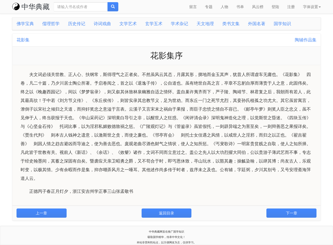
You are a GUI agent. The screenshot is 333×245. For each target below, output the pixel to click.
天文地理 (205, 23)
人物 (224, 7)
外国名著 (256, 23)
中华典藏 (31, 7)
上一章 (41, 213)
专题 (209, 7)
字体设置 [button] (312, 7)
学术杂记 (179, 23)
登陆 (275, 7)
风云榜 (257, 7)
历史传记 (76, 23)
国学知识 (282, 23)
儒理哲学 (51, 23)
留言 (193, 7)
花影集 (23, 40)
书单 (240, 7)
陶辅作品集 (305, 40)
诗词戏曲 (102, 23)
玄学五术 (153, 23)
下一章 (291, 213)
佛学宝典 (25, 23)
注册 (291, 7)
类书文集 (231, 23)
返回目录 (166, 213)
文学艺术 (128, 23)
